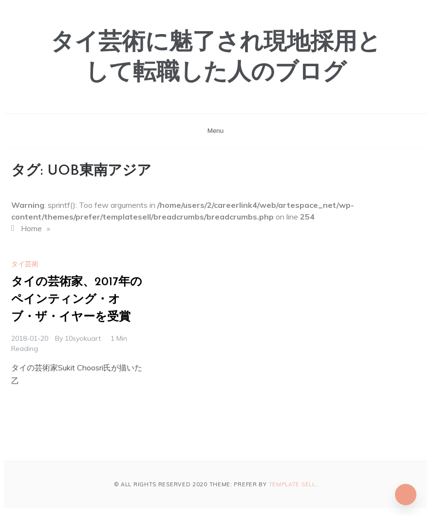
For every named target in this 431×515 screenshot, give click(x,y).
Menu (215, 130)
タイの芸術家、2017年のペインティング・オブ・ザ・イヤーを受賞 (76, 299)
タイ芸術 (24, 263)
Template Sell (292, 484)
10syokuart (83, 338)
